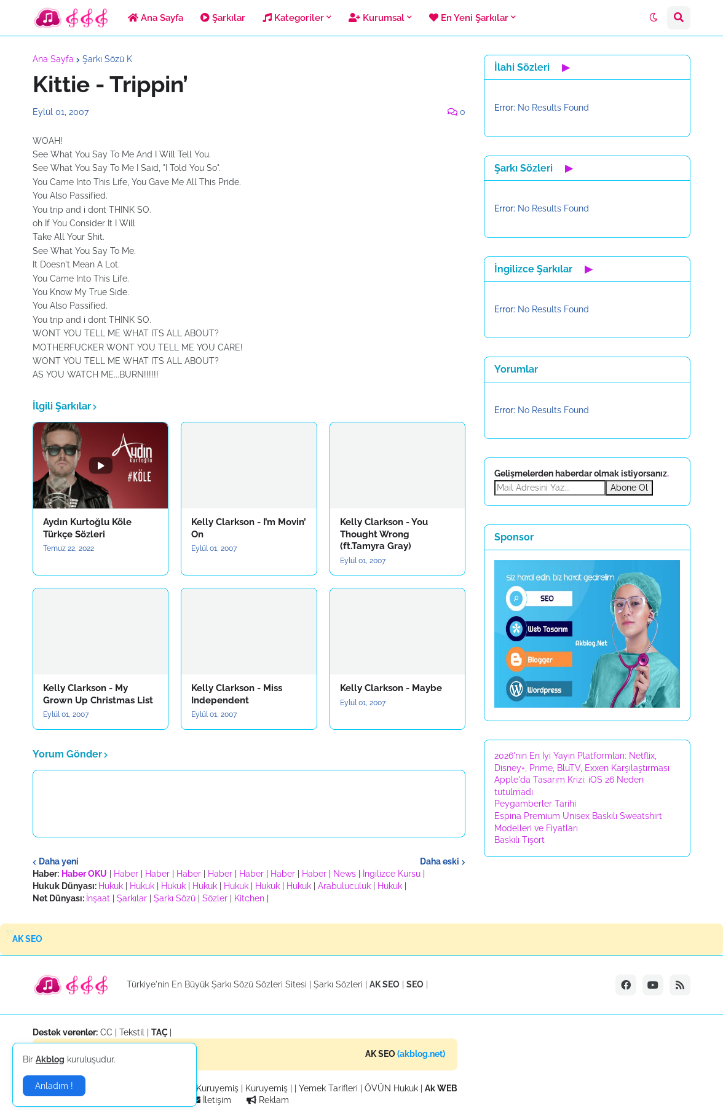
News (344, 874)
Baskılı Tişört (519, 840)
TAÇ (159, 1032)
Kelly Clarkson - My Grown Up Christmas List (98, 694)
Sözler (214, 898)
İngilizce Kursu (392, 874)
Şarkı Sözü (175, 898)
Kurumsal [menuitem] (377, 17)
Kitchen (249, 898)
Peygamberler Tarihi (535, 804)
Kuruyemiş (217, 1088)
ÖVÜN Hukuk (391, 1088)
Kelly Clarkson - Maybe (391, 688)
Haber (126, 874)
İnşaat (98, 898)
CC (106, 1032)
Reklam (268, 1100)
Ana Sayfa (53, 59)
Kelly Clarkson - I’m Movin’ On (248, 528)
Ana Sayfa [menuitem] (155, 17)
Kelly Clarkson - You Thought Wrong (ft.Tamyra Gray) (384, 534)
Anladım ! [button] (54, 1086)
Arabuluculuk (344, 886)
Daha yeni (59, 861)
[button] (653, 18)
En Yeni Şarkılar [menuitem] (468, 17)
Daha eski (439, 861)
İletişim (211, 1100)
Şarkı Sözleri (338, 984)
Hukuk (110, 886)
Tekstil (131, 1032)
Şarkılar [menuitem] (222, 17)
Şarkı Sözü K (107, 59)
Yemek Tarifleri (328, 1088)
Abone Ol (629, 487)
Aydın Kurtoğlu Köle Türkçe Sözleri (87, 528)
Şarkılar (132, 898)
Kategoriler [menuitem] (293, 17)
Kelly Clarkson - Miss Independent (236, 694)
